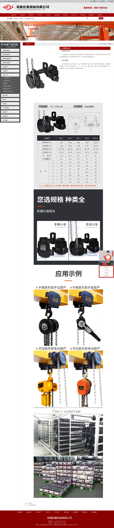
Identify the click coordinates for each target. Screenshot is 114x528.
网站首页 (14, 15)
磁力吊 (4, 99)
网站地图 (111, 1)
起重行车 (5, 112)
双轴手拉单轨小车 (7, 86)
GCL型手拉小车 (7, 78)
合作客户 (65, 15)
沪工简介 (48, 15)
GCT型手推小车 (7, 80)
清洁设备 (5, 120)
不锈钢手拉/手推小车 (8, 91)
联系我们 (103, 1)
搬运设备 (5, 116)
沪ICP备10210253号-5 (73, 524)
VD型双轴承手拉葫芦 (30, 18)
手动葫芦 (31, 15)
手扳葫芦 (16, 18)
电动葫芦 (22, 15)
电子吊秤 (5, 95)
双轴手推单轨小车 (7, 88)
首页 (100, 43)
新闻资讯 (91, 15)
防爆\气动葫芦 (6, 62)
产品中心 (39, 15)
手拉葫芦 (21, 18)
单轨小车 (5, 75)
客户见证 (74, 15)
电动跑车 (5, 83)
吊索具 (4, 103)
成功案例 (57, 15)
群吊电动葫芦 (6, 54)
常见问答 (82, 15)
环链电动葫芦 (6, 50)
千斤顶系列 (6, 107)
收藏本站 (95, 1)
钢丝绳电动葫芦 (7, 58)
